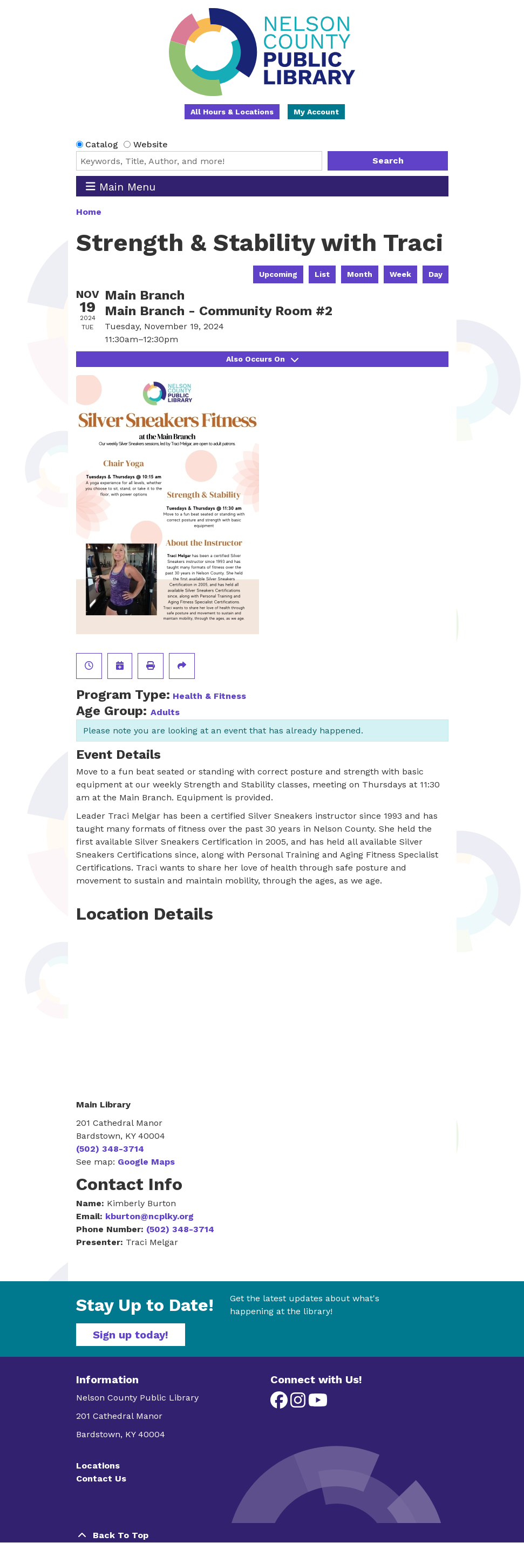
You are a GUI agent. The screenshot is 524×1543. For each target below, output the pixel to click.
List (322, 274)
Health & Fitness (209, 696)
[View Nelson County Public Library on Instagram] (299, 1403)
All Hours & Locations (232, 111)
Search (388, 160)
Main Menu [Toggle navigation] (120, 186)
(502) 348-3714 (110, 1149)
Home (88, 212)
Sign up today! (130, 1334)
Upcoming (278, 274)
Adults (165, 712)
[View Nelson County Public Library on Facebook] (280, 1403)
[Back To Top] (262, 1535)
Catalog (101, 144)
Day (435, 274)
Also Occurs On (262, 359)
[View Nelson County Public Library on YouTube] (318, 1403)
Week (400, 274)
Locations (98, 1465)
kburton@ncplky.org (149, 1216)
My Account (316, 111)
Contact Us (101, 1478)
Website (150, 144)
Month (359, 274)
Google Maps (146, 1162)
